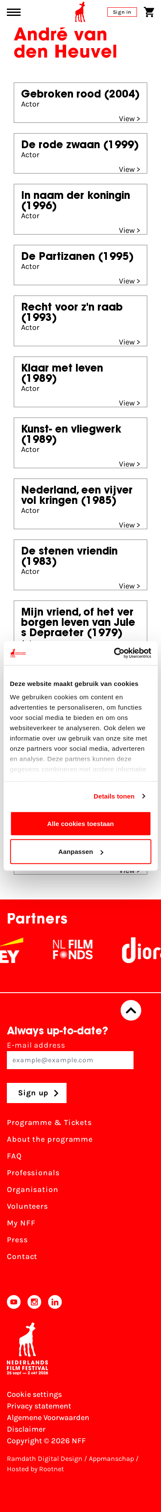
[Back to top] (131, 1010)
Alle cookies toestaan (80, 823)
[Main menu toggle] (14, 12)
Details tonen (114, 796)
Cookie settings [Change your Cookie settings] (34, 1394)
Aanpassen (80, 851)
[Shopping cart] (149, 12)
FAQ (14, 1156)
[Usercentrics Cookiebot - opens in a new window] (114, 653)
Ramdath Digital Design (44, 1458)
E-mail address (70, 1054)
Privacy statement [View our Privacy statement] (39, 1406)
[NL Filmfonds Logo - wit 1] (82, 950)
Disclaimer (26, 1429)
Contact (22, 1256)
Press (17, 1239)
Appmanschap (111, 1458)
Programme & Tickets (49, 1122)
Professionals (33, 1172)
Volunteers (27, 1206)
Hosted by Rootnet (35, 1469)
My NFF (21, 1223)
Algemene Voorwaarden (48, 1417)
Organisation (32, 1189)
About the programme (50, 1139)
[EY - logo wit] (20, 950)
